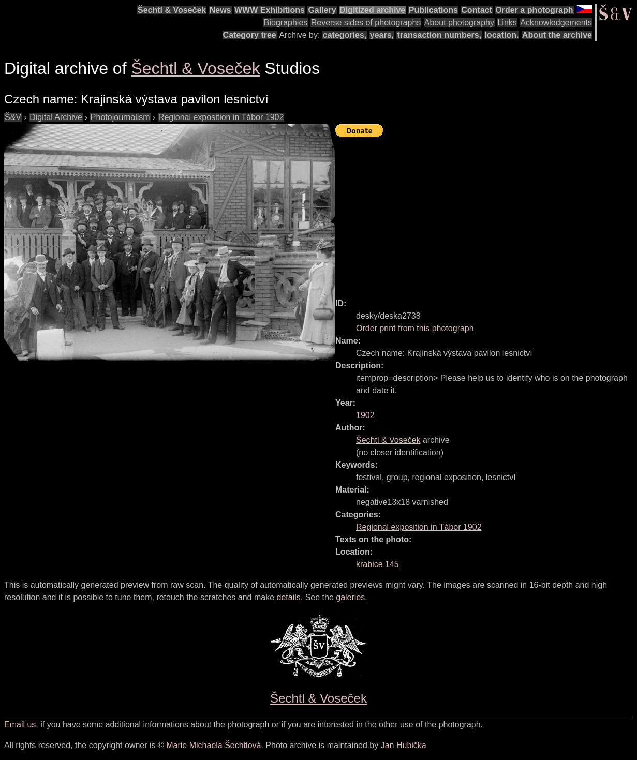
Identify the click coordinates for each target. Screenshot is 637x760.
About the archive (557, 35)
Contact (476, 10)
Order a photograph (534, 10)
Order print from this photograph (415, 328)
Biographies (286, 22)
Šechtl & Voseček (172, 10)
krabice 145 (377, 564)
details (289, 597)
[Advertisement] (486, 213)
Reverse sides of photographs (366, 22)
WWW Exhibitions (269, 10)
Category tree (249, 35)
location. (502, 35)
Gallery (322, 10)
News (220, 10)
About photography (459, 22)
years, (382, 35)
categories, (344, 35)
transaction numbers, (439, 35)
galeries (350, 597)
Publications (433, 10)
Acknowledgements (556, 22)
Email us (20, 724)
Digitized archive (372, 10)
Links (506, 22)
